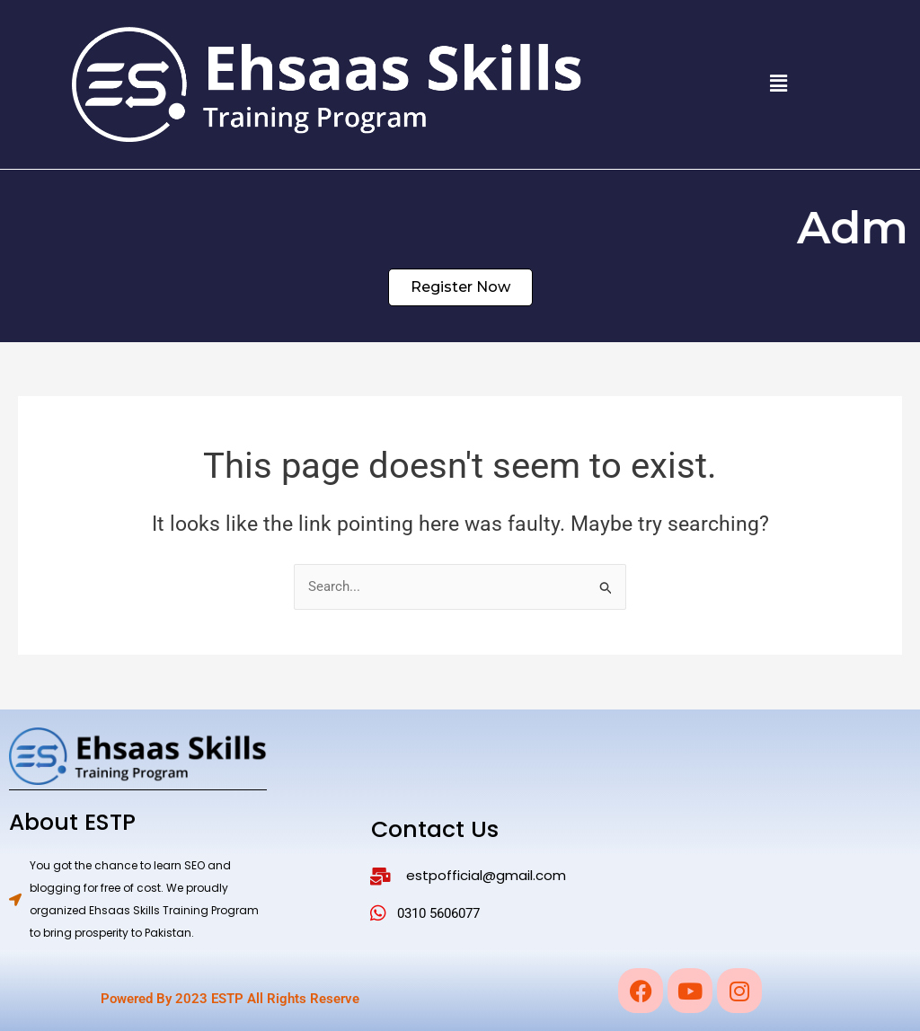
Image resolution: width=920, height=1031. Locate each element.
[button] (778, 84)
